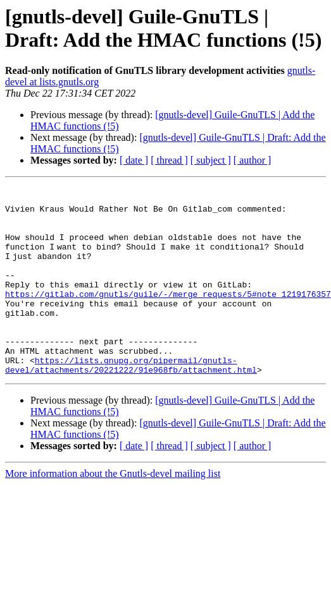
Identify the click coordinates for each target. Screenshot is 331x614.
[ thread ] (169, 160)
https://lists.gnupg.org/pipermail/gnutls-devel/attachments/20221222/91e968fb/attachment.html (131, 401)
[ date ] (134, 160)
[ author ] (253, 160)
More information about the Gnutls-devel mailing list (112, 511)
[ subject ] (210, 160)
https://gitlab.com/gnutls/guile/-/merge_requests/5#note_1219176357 (168, 316)
